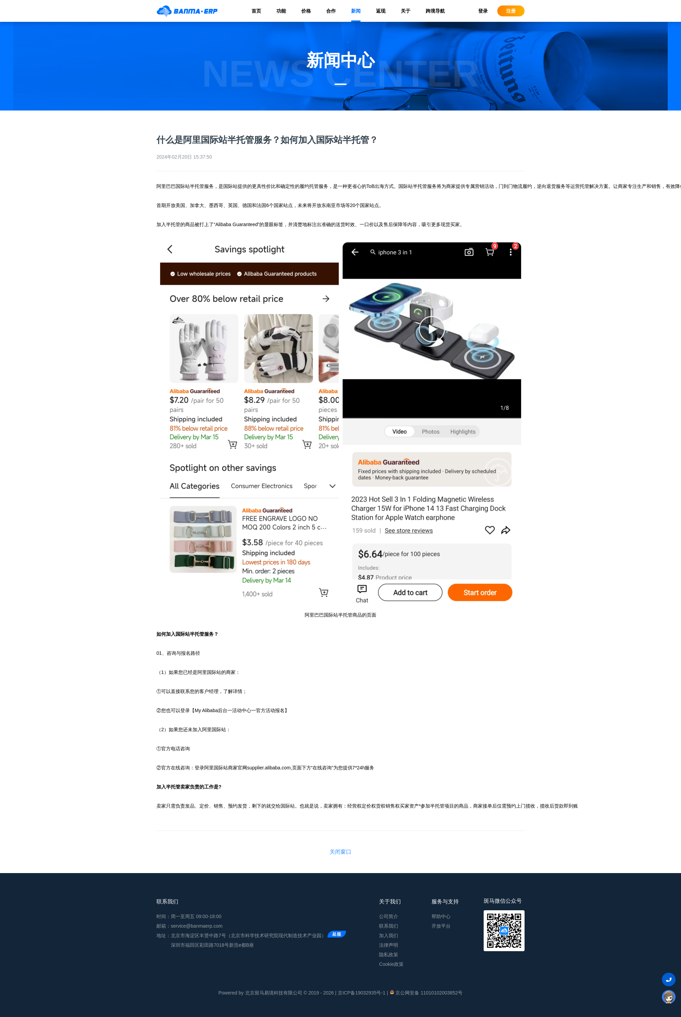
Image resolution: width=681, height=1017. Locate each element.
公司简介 (388, 916)
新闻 (356, 11)
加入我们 (388, 935)
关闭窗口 (340, 852)
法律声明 (388, 945)
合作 (331, 11)
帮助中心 (441, 916)
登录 (483, 11)
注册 (511, 11)
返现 (380, 11)
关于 (405, 11)
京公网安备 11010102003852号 (426, 992)
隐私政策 (388, 954)
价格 (306, 11)
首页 (256, 11)
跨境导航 (435, 11)
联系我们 (388, 926)
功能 (281, 11)
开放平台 (441, 926)
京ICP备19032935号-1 (361, 993)
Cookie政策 (391, 964)
